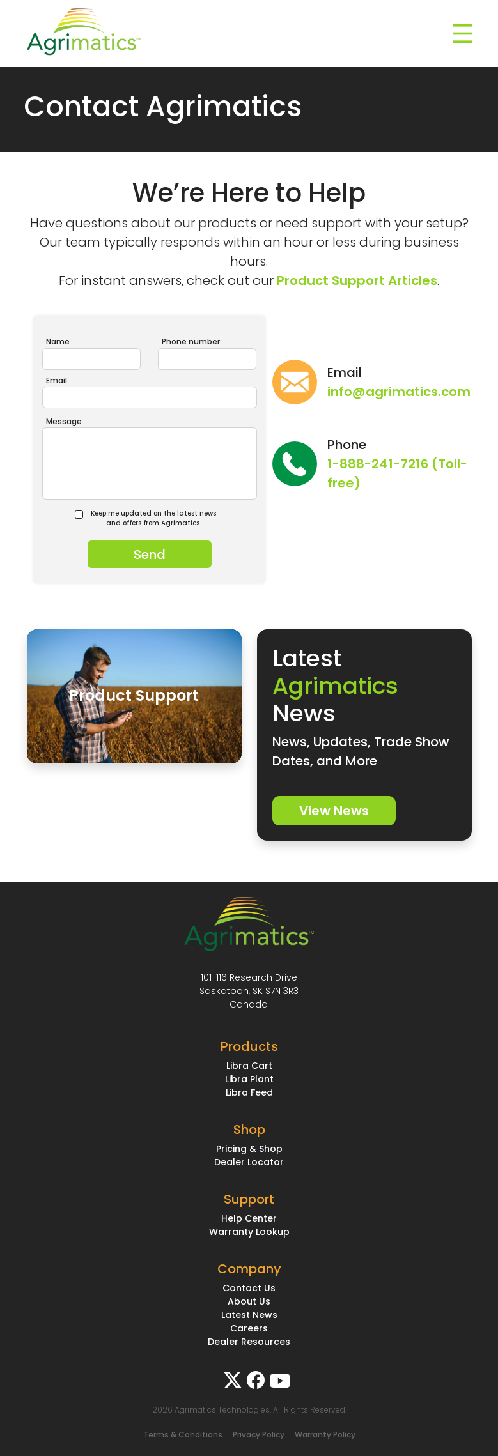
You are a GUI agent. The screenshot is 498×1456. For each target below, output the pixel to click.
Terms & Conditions (182, 1434)
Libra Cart (249, 1065)
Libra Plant (249, 1079)
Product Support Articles (357, 280)
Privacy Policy (258, 1434)
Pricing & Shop (249, 1148)
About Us (249, 1301)
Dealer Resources (249, 1341)
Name (58, 341)
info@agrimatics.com (399, 392)
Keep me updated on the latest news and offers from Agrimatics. (150, 518)
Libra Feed (249, 1092)
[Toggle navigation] (462, 33)
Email (56, 380)
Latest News (249, 1314)
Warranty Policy (325, 1434)
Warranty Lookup (249, 1231)
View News (334, 811)
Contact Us (249, 1288)
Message (64, 421)
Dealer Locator (249, 1162)
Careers (249, 1328)
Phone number (191, 341)
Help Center (249, 1218)
